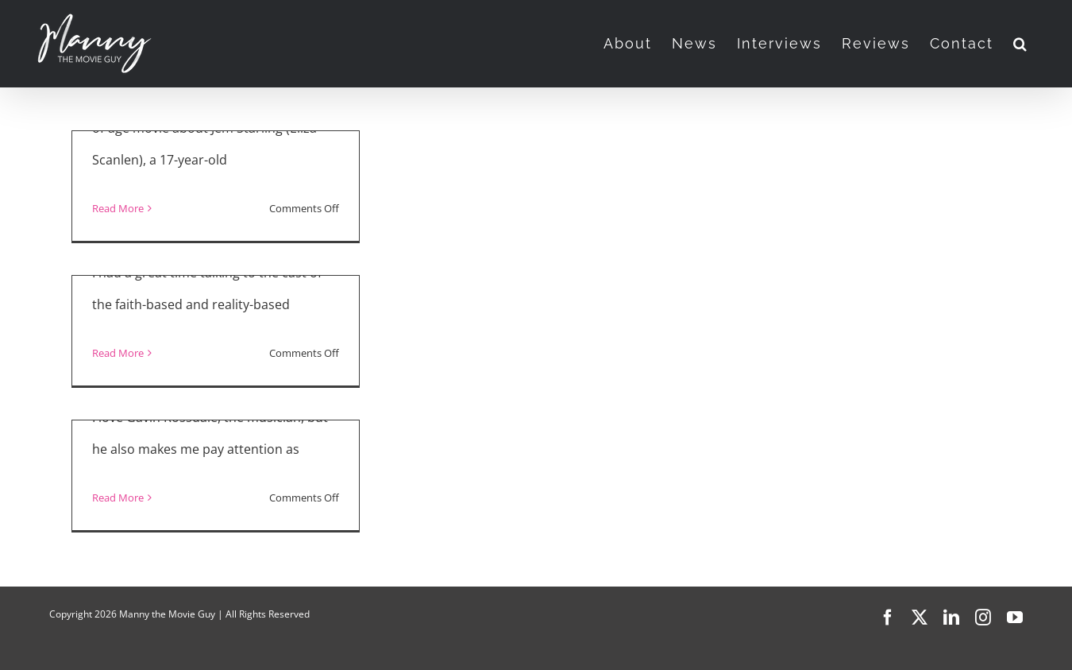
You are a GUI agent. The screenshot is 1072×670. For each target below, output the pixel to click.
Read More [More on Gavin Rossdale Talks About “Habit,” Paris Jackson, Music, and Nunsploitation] (118, 497)
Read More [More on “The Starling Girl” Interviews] (118, 208)
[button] (1020, 43)
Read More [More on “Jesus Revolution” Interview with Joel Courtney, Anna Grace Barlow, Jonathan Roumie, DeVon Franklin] (118, 353)
